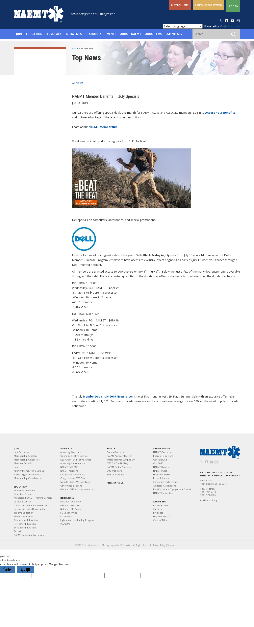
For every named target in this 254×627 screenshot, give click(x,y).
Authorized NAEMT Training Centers (33, 497)
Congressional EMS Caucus (74, 478)
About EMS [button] (153, 34)
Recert (17, 531)
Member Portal (180, 5)
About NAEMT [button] (130, 34)
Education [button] (34, 34)
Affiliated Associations (164, 485)
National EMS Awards (71, 508)
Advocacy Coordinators (72, 463)
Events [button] (111, 34)
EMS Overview (160, 505)
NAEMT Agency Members (27, 474)
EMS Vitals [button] (174, 34)
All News (77, 83)
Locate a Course (22, 501)
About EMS (160, 501)
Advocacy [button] (54, 34)
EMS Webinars (114, 470)
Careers (157, 508)
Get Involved (160, 459)
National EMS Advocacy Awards (76, 489)
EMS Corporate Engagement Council (172, 489)
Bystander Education (25, 527)
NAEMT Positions (69, 470)
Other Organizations (71, 485)
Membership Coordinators (28, 478)
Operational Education (26, 520)
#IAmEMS (65, 523)
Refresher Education (25, 523)
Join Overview (21, 452)
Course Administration (208, 5)
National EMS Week (70, 505)
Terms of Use (173, 545)
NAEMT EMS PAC (69, 466)
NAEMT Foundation (163, 493)
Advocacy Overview (70, 452)
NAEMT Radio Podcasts (119, 466)
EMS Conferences (116, 474)
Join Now (233, 6)
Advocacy (66, 448)
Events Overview (116, 452)
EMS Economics (68, 512)
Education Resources (25, 494)
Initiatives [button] (73, 34)
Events (111, 448)
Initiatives (67, 497)
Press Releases (161, 478)
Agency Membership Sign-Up (29, 470)
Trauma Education (23, 512)
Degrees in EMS (161, 516)
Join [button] (19, 34)
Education (20, 486)
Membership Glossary (25, 455)
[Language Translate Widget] (183, 26)
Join (16, 448)
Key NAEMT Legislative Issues (75, 459)
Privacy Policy (159, 545)
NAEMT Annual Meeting (119, 455)
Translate (230, 26)
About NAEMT (161, 448)
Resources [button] (94, 34)
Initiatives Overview (70, 501)
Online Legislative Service (74, 455)
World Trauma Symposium (121, 459)
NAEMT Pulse (160, 470)
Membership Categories (26, 459)
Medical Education (23, 516)
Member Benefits (23, 463)
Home (75, 48)
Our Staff (158, 463)
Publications (115, 482)
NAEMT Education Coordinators (30, 505)
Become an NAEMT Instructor (29, 508)
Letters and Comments (72, 474)
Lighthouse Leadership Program (77, 520)
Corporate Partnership (165, 481)
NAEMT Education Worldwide (29, 534)
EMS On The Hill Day (117, 463)
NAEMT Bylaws (160, 466)
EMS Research (67, 516)
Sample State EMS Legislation (75, 481)
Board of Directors (163, 455)
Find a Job (158, 512)
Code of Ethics (160, 520)
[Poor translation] (25, 569)
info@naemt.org (208, 500)
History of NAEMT (162, 474)
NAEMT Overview (162, 452)
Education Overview (24, 490)
